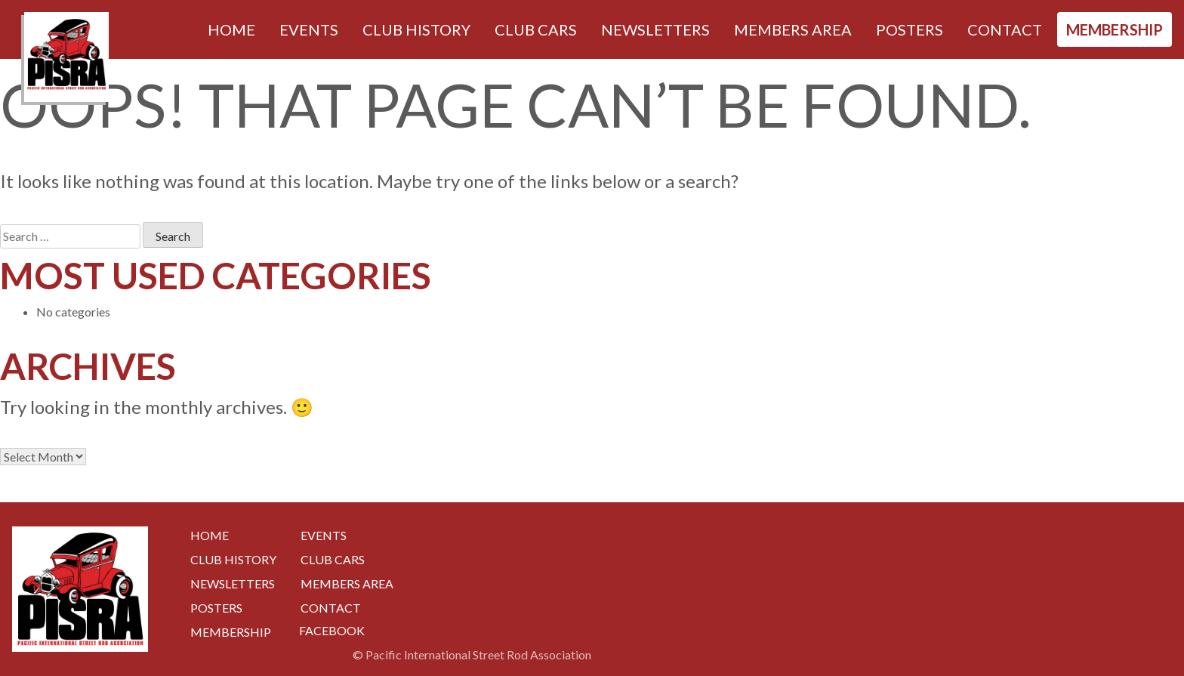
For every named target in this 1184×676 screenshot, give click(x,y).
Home (231, 29)
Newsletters (655, 29)
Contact (1004, 29)
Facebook (332, 630)
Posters (909, 29)
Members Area (793, 29)
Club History (416, 29)
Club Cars (536, 29)
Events (308, 29)
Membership (1114, 29)
